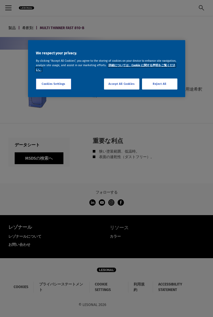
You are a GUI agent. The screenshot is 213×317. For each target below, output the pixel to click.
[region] (106, 68)
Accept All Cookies (121, 84)
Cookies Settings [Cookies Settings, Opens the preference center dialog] (53, 84)
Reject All (159, 84)
